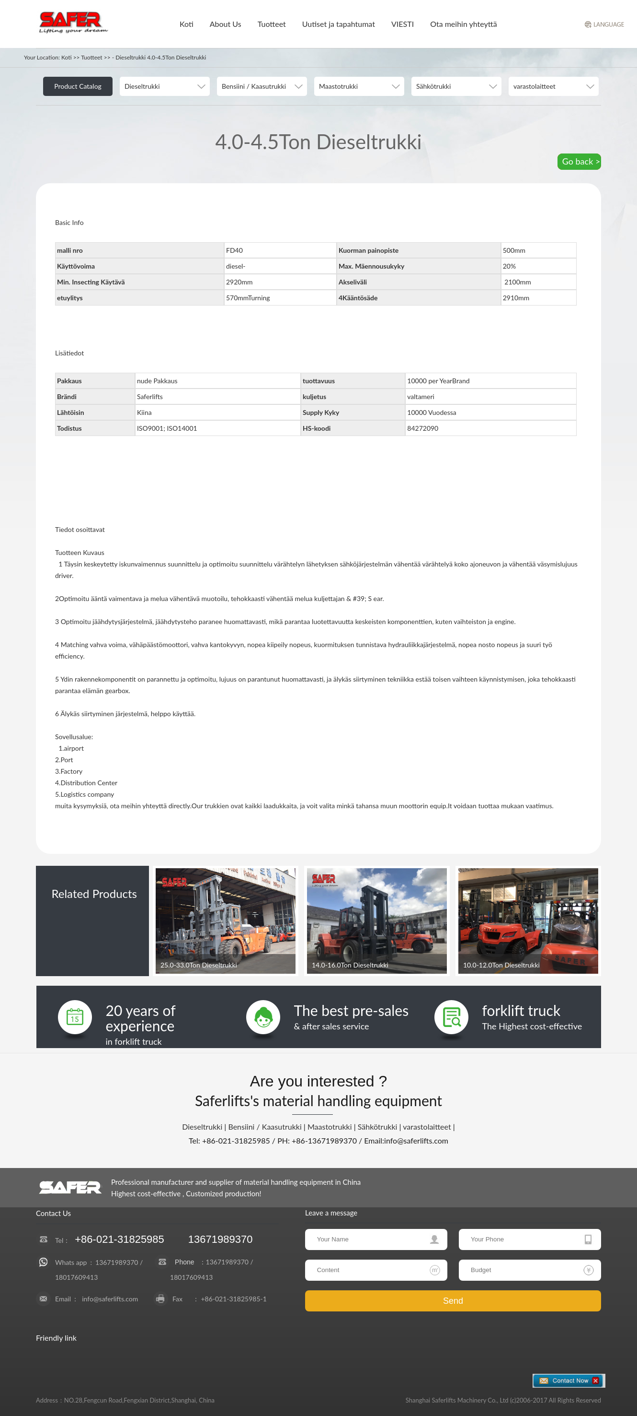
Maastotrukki (329, 1126)
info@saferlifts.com (110, 1299)
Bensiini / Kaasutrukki (264, 1126)
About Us (225, 23)
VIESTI (402, 23)
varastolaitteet (427, 1126)
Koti (186, 23)
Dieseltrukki (202, 1126)
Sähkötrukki (378, 1126)
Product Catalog (78, 86)
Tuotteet (272, 23)
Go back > (581, 161)
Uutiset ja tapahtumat (338, 23)
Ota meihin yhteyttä (463, 23)
